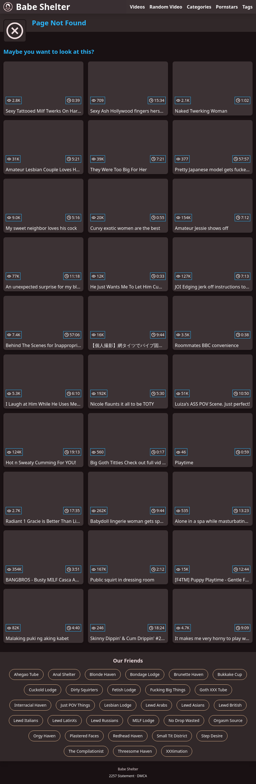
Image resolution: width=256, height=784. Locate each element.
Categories (199, 7)
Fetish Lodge (124, 689)
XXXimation (176, 751)
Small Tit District (172, 735)
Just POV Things (75, 705)
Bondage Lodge (145, 674)
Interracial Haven (30, 705)
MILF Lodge (143, 720)
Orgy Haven (44, 735)
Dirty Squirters (84, 689)
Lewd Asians (192, 705)
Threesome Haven (135, 751)
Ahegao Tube (26, 674)
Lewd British (230, 705)
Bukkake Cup (230, 674)
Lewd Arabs (156, 705)
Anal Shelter (64, 674)
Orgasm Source (228, 720)
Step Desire (212, 735)
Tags (247, 7)
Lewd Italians (26, 720)
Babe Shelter (36, 7)
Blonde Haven (103, 674)
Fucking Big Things (167, 689)
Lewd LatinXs (64, 720)
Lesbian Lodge (117, 705)
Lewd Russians (104, 720)
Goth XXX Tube (213, 689)
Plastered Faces (84, 735)
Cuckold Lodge (42, 689)
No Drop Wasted (184, 720)
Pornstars (227, 7)
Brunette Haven (188, 674)
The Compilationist (86, 751)
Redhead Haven (128, 735)
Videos (137, 7)
